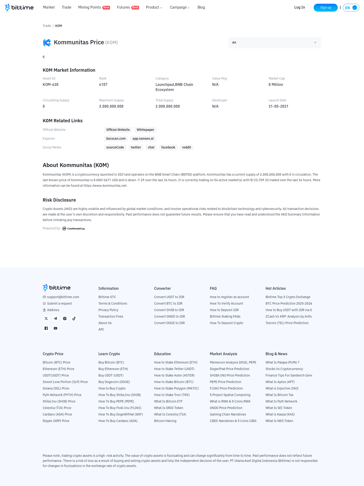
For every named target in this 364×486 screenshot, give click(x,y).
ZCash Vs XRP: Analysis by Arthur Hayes (295, 316)
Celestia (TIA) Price (57, 408)
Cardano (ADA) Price (57, 414)
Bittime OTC (107, 297)
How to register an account (229, 297)
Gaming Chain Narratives (228, 414)
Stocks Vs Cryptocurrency (284, 369)
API (101, 329)
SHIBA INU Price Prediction (230, 375)
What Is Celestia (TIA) (170, 414)
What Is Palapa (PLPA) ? (282, 362)
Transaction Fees (110, 316)
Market (49, 8)
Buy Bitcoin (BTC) (111, 362)
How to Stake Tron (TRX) (172, 395)
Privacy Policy (108, 310)
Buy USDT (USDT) (111, 375)
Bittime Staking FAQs (225, 316)
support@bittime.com (63, 297)
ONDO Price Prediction (226, 408)
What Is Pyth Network (281, 401)
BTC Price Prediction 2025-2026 (289, 303)
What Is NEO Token (279, 421)
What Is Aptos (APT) (280, 382)
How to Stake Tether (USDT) (174, 369)
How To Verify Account (226, 303)
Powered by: (64, 228)
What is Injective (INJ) (282, 388)
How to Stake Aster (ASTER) (174, 375)
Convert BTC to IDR (168, 303)
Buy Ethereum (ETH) (113, 369)
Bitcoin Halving (165, 421)
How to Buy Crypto (112, 388)
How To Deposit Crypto (226, 323)
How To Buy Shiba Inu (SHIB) (119, 395)
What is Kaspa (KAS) (280, 414)
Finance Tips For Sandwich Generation (294, 375)
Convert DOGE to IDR (169, 323)
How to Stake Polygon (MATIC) (176, 388)
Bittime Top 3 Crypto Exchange (288, 297)
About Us (105, 323)
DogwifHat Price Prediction (229, 369)
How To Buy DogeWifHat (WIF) (120, 414)
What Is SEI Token (279, 408)
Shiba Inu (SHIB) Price (59, 401)
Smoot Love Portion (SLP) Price (65, 382)
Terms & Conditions (112, 303)
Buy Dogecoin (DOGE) (114, 382)
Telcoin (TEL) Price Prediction (287, 323)
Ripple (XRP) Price (56, 421)
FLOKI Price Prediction (226, 388)
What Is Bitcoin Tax (279, 395)
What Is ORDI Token (168, 408)
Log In (299, 8)
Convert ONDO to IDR (169, 316)
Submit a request (59, 303)
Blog (201, 8)
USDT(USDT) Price (56, 375)
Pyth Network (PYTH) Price (62, 395)
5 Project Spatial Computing (230, 395)
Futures (128, 8)
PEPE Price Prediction (225, 382)
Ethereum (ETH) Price (58, 369)
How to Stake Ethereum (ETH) (176, 362)
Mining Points (94, 8)
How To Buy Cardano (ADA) (118, 421)
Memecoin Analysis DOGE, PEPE (233, 362)
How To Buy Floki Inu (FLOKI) (119, 408)
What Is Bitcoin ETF (168, 401)
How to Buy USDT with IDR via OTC (291, 310)
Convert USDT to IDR (169, 297)
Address (53, 310)
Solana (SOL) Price (56, 388)
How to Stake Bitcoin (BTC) (174, 382)
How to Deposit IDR (224, 310)
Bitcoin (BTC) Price (56, 362)
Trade (66, 8)
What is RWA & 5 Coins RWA (230, 401)
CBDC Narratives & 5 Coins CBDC (234, 421)
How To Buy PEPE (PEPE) (116, 401)
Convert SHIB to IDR (169, 310)
